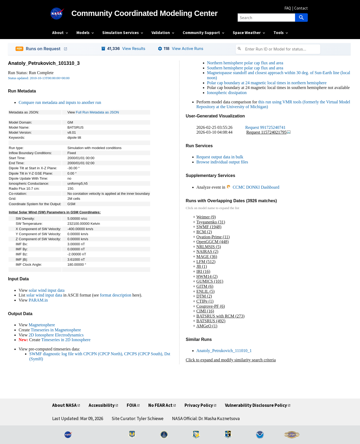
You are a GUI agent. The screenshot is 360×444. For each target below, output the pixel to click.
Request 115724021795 (268, 132)
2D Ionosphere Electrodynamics (56, 335)
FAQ (287, 8)
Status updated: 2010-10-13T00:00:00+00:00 (38, 78)
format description (115, 295)
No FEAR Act (160, 405)
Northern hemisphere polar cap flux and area (245, 63)
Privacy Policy (199, 405)
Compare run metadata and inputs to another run (60, 102)
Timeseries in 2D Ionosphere (66, 339)
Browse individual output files (222, 162)
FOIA (131, 405)
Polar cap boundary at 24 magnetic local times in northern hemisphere (267, 83)
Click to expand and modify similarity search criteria (231, 360)
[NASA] (61, 13)
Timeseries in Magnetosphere (56, 330)
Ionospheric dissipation (227, 92)
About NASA (64, 405)
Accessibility (102, 405)
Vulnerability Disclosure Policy (256, 405)
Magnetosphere (42, 325)
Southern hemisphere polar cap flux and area (245, 68)
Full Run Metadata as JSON (97, 112)
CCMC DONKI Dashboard (252, 187)
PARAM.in (38, 300)
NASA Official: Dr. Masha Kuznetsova (206, 418)
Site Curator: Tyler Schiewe (137, 418)
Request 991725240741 (265, 127)
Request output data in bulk (220, 157)
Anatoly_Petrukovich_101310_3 (44, 63)
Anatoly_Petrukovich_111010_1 (224, 350)
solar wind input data (47, 290)
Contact (301, 8)
